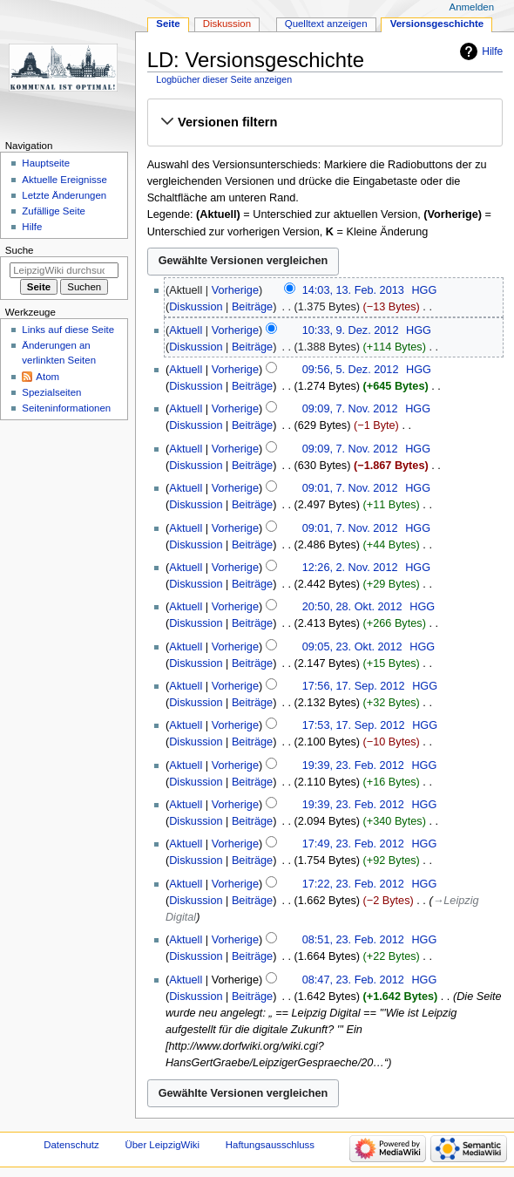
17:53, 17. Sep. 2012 (353, 725)
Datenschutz (71, 1145)
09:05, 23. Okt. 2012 (352, 647)
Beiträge (252, 307)
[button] (324, 122)
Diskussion (195, 307)
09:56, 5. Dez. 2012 (350, 370)
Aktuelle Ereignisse (64, 179)
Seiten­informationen (66, 408)
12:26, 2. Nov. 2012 (350, 567)
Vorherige (235, 290)
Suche (19, 250)
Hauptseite (46, 163)
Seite (167, 23)
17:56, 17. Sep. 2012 (353, 686)
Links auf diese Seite (68, 329)
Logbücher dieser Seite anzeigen (224, 79)
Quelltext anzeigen (326, 23)
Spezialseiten (51, 392)
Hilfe (492, 51)
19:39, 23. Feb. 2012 (353, 765)
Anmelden (472, 7)
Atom (47, 376)
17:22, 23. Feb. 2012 (353, 884)
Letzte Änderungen (64, 195)
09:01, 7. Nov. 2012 (350, 488)
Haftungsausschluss (270, 1145)
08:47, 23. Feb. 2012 (353, 980)
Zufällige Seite (53, 211)
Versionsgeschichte (437, 23)
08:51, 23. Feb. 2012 (353, 940)
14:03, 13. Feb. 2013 (353, 290)
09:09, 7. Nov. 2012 (350, 409)
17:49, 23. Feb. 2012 (353, 844)
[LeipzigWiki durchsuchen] (64, 270)
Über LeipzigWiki (162, 1145)
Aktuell (185, 330)
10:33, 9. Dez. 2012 (350, 330)
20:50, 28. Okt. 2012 (352, 607)
